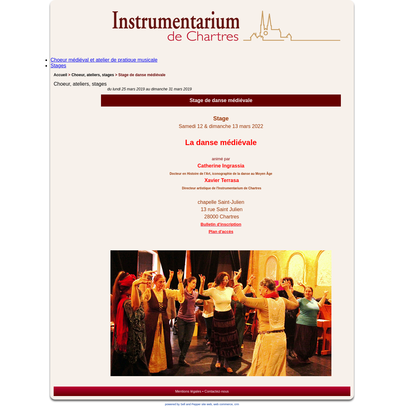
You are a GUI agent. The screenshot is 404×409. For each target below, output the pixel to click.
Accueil (60, 75)
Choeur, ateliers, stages (92, 75)
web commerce (223, 404)
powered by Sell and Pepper (183, 404)
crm (236, 404)
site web (206, 404)
